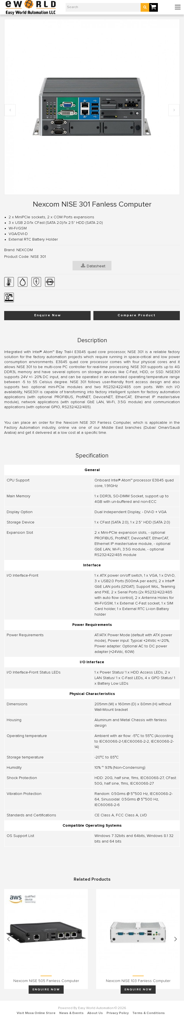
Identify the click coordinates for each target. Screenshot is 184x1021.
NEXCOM (24, 250)
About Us (95, 1013)
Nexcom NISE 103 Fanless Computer (138, 981)
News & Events (71, 1013)
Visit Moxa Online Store (36, 1013)
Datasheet (93, 265)
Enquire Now (47, 315)
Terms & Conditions (148, 1013)
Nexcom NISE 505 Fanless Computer (46, 981)
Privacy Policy (117, 1013)
